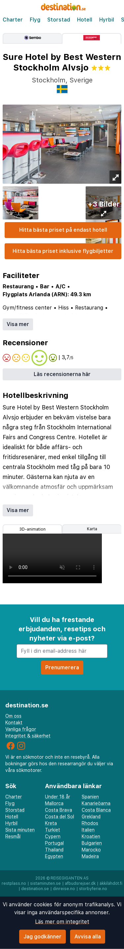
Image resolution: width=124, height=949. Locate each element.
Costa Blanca (96, 810)
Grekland (91, 816)
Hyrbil (106, 20)
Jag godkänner (42, 936)
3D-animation (33, 529)
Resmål (13, 836)
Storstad (58, 20)
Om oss (13, 716)
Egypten (54, 856)
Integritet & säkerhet (28, 735)
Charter (13, 20)
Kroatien (91, 836)
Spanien (90, 796)
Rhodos (90, 823)
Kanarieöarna (96, 803)
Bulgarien (92, 843)
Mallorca (54, 803)
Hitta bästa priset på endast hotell (63, 230)
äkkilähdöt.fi (111, 883)
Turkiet (52, 829)
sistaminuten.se (45, 883)
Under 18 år (57, 796)
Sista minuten (20, 829)
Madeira (90, 856)
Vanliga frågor (20, 729)
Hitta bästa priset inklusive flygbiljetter (63, 251)
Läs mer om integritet (62, 922)
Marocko (91, 849)
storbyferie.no (93, 888)
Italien (88, 829)
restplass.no (14, 883)
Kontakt (13, 722)
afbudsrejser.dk (80, 883)
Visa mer (18, 324)
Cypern (53, 836)
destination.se (35, 888)
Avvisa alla (87, 936)
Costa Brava (58, 810)
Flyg (35, 20)
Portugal (54, 843)
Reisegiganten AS (70, 878)
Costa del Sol (59, 816)
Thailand (54, 849)
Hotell (84, 20)
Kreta (51, 823)
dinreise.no (64, 888)
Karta (92, 529)
